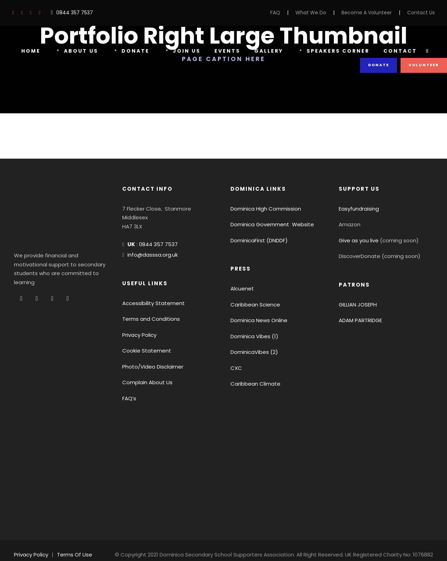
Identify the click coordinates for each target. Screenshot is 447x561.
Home (30, 51)
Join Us (179, 51)
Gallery (266, 51)
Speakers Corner (333, 51)
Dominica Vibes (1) (252, 336)
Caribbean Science (252, 305)
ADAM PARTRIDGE (362, 320)
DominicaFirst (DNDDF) (258, 240)
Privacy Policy (138, 335)
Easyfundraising (357, 209)
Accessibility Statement (149, 303)
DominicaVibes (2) (251, 352)
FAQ (288, 12)
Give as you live (357, 240)
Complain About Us (144, 382)
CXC (236, 368)
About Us (75, 51)
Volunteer (424, 65)
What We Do (322, 12)
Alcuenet (240, 288)
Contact (399, 51)
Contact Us (423, 12)
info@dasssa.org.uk (150, 255)
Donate (129, 51)
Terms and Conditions (147, 319)
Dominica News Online (257, 320)
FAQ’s (129, 398)
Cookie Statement (143, 351)
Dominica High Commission (262, 209)
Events (224, 51)
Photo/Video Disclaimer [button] (149, 367)
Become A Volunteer (373, 12)
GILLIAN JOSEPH (360, 305)
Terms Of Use (71, 546)
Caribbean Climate (252, 384)
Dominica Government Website (267, 224)
